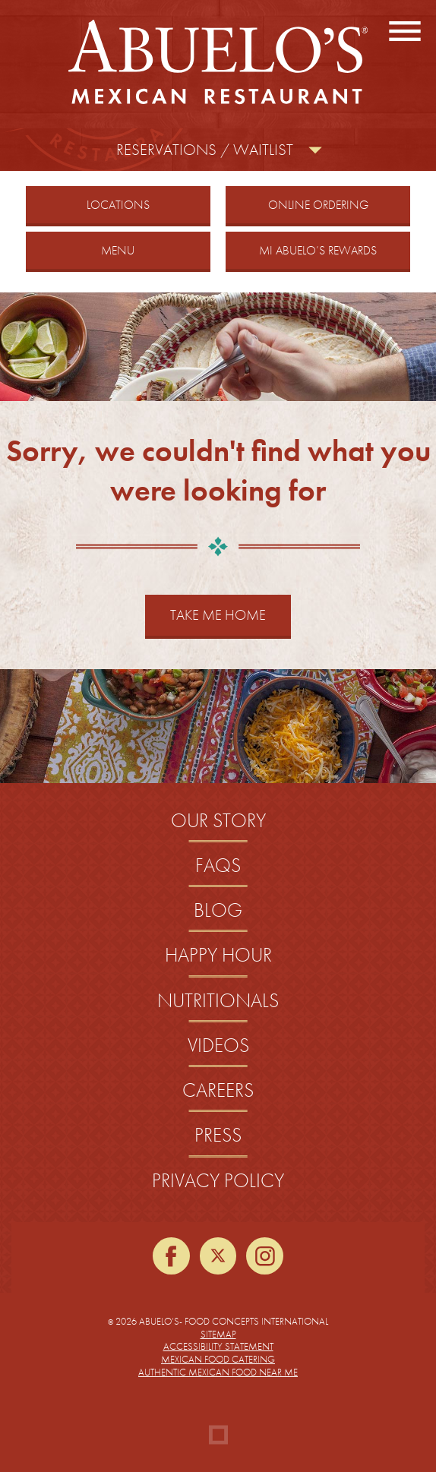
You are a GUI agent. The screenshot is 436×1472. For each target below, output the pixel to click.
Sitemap (218, 1334)
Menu (117, 250)
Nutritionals (218, 1000)
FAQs (218, 865)
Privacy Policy (218, 1180)
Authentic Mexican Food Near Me (218, 1372)
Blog (218, 910)
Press (218, 1135)
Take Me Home (218, 614)
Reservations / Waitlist (204, 150)
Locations (118, 205)
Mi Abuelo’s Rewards (318, 250)
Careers (218, 1090)
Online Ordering (337, 204)
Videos (218, 1045)
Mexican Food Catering (218, 1359)
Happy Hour (218, 955)
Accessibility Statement (218, 1346)
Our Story (218, 820)
